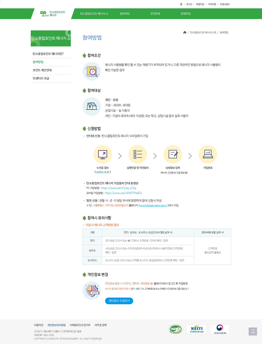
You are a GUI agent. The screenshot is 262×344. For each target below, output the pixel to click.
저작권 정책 (101, 325)
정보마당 (124, 13)
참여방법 (38, 62)
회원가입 (200, 4)
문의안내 (155, 13)
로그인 (189, 4)
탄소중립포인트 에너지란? (48, 54)
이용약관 (38, 325)
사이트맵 (212, 4)
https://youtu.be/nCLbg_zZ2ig (118, 188)
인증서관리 (225, 4)
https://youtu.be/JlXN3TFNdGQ (123, 193)
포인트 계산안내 (42, 70)
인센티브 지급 (41, 78)
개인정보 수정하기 (119, 301)
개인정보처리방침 (56, 325)
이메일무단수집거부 (80, 325)
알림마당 (185, 13)
